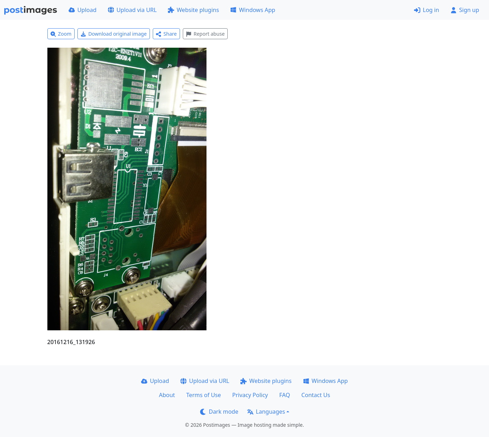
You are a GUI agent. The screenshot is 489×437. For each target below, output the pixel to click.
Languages (266, 411)
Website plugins (193, 10)
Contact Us (315, 395)
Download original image (114, 33)
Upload (83, 10)
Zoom (61, 33)
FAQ (284, 395)
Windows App (252, 10)
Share (166, 33)
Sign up (464, 10)
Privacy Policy (250, 395)
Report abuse (205, 33)
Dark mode (219, 411)
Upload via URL (132, 10)
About (167, 395)
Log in (426, 10)
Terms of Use (203, 395)
